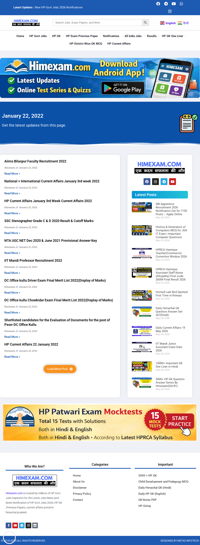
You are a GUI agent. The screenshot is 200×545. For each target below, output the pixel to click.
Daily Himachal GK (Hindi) (154, 487)
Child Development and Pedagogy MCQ (163, 481)
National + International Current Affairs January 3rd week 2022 (51, 181)
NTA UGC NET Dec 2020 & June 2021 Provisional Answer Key (50, 241)
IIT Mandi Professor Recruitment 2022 (33, 260)
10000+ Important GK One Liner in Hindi (169, 364)
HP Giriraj (144, 506)
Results (152, 36)
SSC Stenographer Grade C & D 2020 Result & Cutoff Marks (49, 221)
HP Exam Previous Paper (82, 36)
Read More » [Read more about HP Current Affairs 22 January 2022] (12, 356)
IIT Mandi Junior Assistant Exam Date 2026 (169, 347)
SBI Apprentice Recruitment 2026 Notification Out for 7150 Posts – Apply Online (171, 209)
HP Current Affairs (119, 43)
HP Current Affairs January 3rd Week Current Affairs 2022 (48, 201)
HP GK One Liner (172, 36)
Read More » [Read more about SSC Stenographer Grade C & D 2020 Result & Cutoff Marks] (12, 233)
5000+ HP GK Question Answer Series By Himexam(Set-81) (170, 382)
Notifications (111, 36)
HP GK (56, 36)
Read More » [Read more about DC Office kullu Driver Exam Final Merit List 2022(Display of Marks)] (12, 292)
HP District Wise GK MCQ (86, 43)
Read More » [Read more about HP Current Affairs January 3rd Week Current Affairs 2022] (12, 213)
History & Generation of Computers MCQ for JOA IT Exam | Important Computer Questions (171, 232)
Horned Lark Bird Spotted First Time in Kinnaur (172, 293)
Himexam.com (14, 493)
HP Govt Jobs (38, 36)
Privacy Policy (82, 493)
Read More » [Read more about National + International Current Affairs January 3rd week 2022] (12, 193)
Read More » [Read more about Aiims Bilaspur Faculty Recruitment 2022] (12, 173)
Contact (78, 500)
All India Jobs (133, 36)
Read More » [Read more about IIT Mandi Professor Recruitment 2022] (12, 273)
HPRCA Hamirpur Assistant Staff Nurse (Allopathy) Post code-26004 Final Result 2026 (171, 274)
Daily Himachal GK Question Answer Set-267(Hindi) (169, 311)
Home (20, 36)
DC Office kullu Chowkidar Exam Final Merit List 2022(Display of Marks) (58, 300)
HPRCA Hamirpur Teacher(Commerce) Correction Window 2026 (171, 253)
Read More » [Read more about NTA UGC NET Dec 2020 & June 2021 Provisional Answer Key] (12, 253)
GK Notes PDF (147, 500)
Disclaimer (80, 487)
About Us (79, 481)
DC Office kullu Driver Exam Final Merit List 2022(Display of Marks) (55, 280)
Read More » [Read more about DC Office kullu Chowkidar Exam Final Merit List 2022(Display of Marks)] (12, 312)
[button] (60, 369)
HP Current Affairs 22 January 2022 (31, 344)
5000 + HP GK (147, 475)
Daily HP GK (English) (152, 493)
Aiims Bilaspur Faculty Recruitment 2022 (35, 161)
